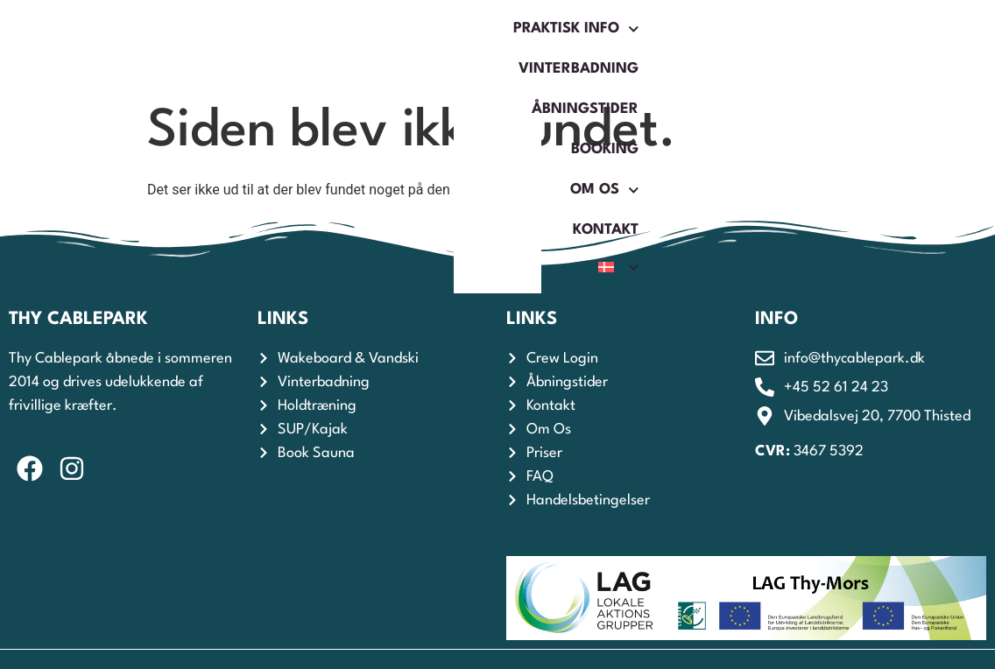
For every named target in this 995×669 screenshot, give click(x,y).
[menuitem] (883, 66)
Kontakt (870, 28)
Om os (767, 29)
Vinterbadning (394, 28)
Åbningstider (542, 28)
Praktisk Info (236, 29)
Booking (664, 28)
